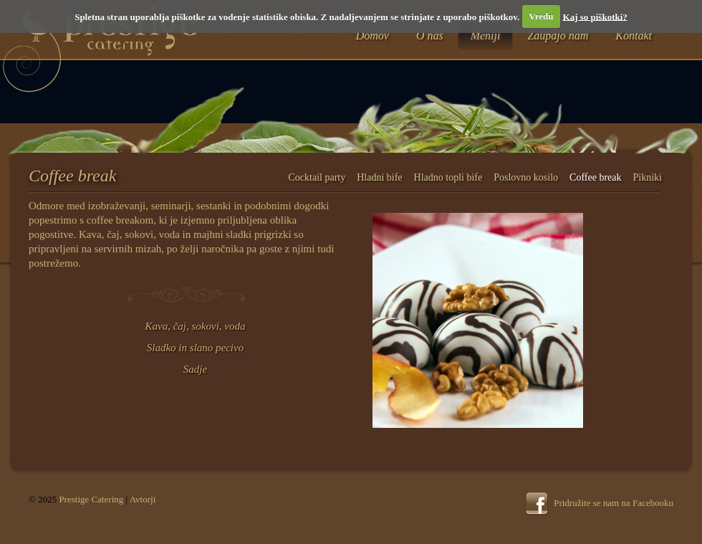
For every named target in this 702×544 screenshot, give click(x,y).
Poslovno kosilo (526, 177)
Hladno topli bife (448, 177)
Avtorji (143, 499)
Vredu (541, 16)
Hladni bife (379, 177)
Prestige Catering (91, 499)
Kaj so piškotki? (595, 16)
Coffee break (595, 177)
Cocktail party (317, 177)
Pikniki (647, 177)
